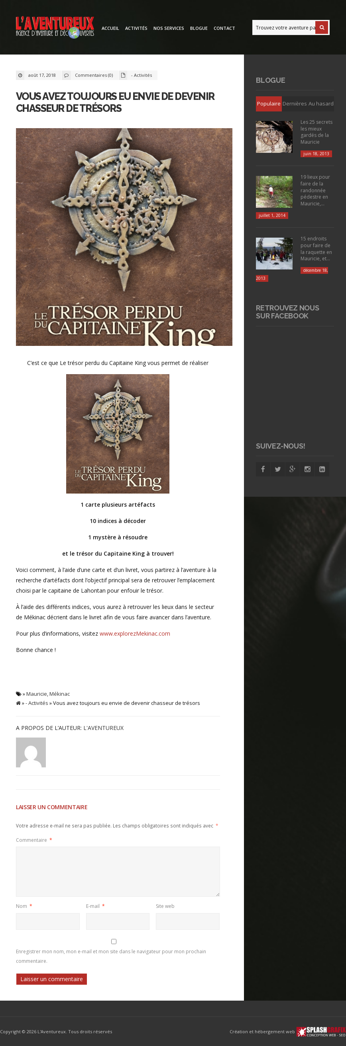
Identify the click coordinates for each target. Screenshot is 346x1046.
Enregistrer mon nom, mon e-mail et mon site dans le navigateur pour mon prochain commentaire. (111, 956)
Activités (136, 28)
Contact (224, 28)
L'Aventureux (103, 728)
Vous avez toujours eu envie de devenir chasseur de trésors (115, 102)
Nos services (168, 28)
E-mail (95, 906)
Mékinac (59, 693)
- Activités (141, 75)
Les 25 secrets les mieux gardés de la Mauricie (316, 132)
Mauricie (36, 693)
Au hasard (321, 103)
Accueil (110, 28)
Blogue (199, 28)
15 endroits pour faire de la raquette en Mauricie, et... (316, 248)
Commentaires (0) (94, 75)
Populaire (269, 103)
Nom (24, 906)
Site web (165, 906)
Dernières (295, 103)
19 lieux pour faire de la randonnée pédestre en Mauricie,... (315, 190)
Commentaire (34, 839)
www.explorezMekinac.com (135, 633)
